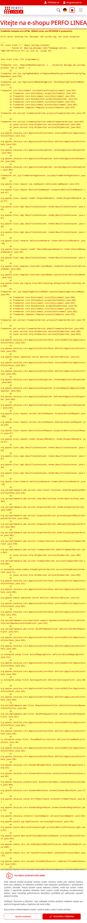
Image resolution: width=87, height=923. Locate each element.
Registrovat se (74, 2)
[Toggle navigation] (80, 10)
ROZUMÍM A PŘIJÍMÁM (61, 916)
